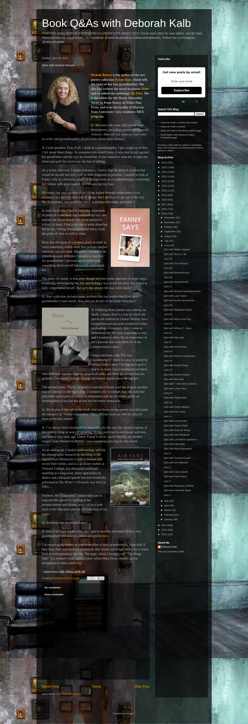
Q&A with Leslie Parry (175, 388)
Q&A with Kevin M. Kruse (177, 430)
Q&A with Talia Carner (175, 476)
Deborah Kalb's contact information (179, 122)
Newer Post (50, 686)
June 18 (168, 360)
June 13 (168, 402)
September (170, 231)
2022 (165, 181)
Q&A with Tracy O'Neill (175, 425)
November (170, 222)
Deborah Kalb (169, 546)
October (168, 227)
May (166, 501)
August (168, 236)
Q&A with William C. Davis (177, 328)
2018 (165, 199)
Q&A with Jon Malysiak (176, 462)
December (170, 217)
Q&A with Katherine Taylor (177, 490)
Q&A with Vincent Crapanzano (180, 356)
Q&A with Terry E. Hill (175, 254)
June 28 (168, 277)
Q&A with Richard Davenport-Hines (182, 291)
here (105, 536)
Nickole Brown (101, 75)
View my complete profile (171, 551)
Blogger (130, 713)
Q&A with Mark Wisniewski (178, 448)
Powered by (181, 101)
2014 (165, 525)
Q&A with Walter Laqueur (177, 249)
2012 (165, 534)
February (169, 514)
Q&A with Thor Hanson (176, 263)
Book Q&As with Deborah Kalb (116, 23)
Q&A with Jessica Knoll (176, 282)
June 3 (167, 467)
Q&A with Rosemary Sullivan (179, 485)
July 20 (167, 342)
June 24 (168, 305)
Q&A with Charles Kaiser (177, 374)
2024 (165, 172)
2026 (165, 162)
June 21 (168, 333)
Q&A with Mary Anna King (177, 319)
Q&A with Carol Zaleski (176, 471)
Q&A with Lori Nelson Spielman (180, 439)
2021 (165, 185)
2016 (165, 209)
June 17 (168, 369)
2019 (165, 195)
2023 (165, 176)
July (166, 240)
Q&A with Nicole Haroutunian (179, 300)
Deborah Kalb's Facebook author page (181, 130)
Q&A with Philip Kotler (175, 397)
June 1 (167, 495)
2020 (165, 190)
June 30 (168, 258)
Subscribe (181, 90)
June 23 (168, 314)
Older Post (142, 686)
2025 (165, 167)
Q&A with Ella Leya (174, 337)
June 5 (167, 453)
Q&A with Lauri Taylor (175, 295)
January (168, 519)
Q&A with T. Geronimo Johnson (180, 383)
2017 (165, 204)
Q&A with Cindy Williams (177, 407)
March (168, 510)
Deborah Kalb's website (173, 126)
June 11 (168, 416)
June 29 (168, 268)
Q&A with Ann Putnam (175, 346)
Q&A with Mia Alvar (174, 379)
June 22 (168, 323)
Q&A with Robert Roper (176, 365)
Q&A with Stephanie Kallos (178, 309)
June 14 (168, 393)
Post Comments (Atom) (68, 694)
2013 (165, 529)
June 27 (168, 286)
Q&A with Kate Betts (174, 444)
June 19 (168, 351)
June (167, 245)
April (167, 505)
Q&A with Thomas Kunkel (177, 458)
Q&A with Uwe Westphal (176, 434)
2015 (165, 213)
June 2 (167, 481)
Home (96, 686)
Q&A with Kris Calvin (174, 411)
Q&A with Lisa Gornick (175, 420)
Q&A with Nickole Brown (176, 272)
